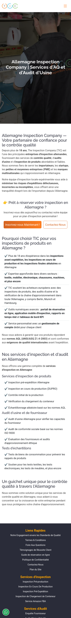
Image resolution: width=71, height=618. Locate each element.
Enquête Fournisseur (35, 613)
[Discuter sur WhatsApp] (4, 612)
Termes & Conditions (35, 540)
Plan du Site (35, 569)
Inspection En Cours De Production (35, 586)
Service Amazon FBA (35, 601)
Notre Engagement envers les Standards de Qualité (35, 535)
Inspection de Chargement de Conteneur (35, 596)
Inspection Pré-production (35, 581)
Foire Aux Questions (35, 545)
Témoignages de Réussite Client (35, 550)
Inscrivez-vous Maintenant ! (22, 224)
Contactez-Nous (55, 224)
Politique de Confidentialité (35, 559)
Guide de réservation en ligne (35, 555)
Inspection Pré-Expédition (35, 591)
